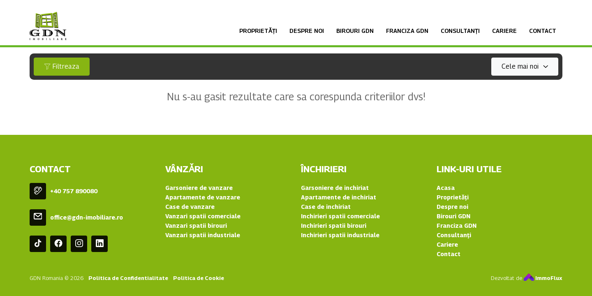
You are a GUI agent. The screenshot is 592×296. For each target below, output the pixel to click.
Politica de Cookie (198, 278)
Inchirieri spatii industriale (340, 234)
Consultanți (460, 30)
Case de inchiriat (326, 206)
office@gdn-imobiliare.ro (86, 217)
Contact (542, 30)
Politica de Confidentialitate (128, 278)
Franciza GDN (407, 30)
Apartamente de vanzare (202, 197)
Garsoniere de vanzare (199, 187)
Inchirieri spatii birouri (333, 225)
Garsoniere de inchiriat (335, 187)
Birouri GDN (355, 30)
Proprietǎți (258, 30)
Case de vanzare (190, 206)
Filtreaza (61, 66)
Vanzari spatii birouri (196, 225)
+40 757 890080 (73, 190)
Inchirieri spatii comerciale (340, 216)
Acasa (446, 187)
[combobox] (524, 67)
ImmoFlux (543, 278)
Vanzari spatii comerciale (202, 216)
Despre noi (306, 30)
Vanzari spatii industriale (202, 234)
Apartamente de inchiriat (338, 197)
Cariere (504, 30)
